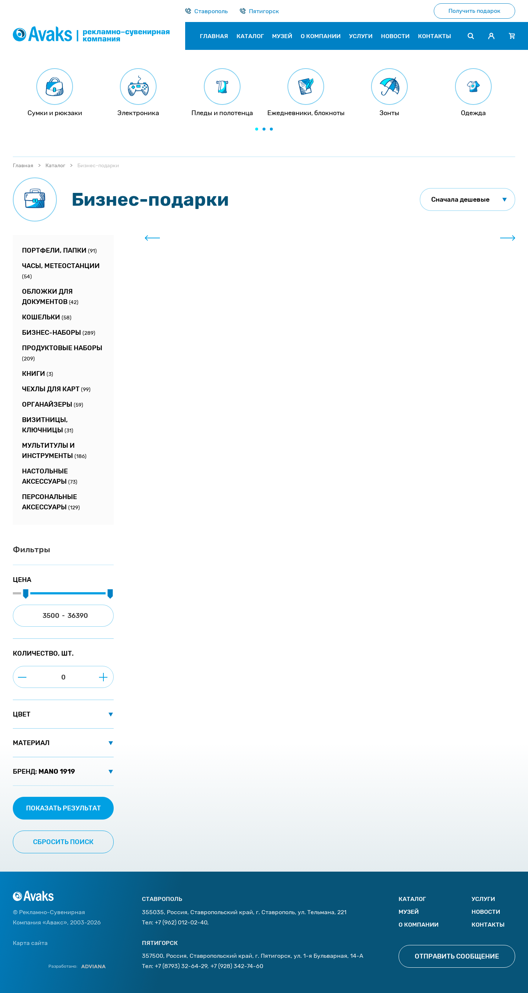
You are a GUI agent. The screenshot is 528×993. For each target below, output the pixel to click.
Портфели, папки (59, 250)
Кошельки (47, 317)
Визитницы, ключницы (47, 425)
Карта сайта (30, 942)
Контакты (488, 924)
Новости (486, 911)
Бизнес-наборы (58, 333)
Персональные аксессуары (51, 502)
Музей (409, 911)
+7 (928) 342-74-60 (236, 966)
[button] (256, 129)
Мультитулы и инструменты (54, 450)
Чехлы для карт (56, 389)
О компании (419, 924)
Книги (37, 374)
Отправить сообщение (457, 956)
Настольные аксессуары (49, 476)
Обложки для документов (50, 296)
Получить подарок (474, 10)
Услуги (483, 898)
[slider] (26, 594)
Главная (23, 165)
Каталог (55, 165)
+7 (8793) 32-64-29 (181, 966)
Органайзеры (52, 404)
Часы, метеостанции (61, 271)
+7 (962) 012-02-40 (181, 922)
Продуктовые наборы (62, 353)
